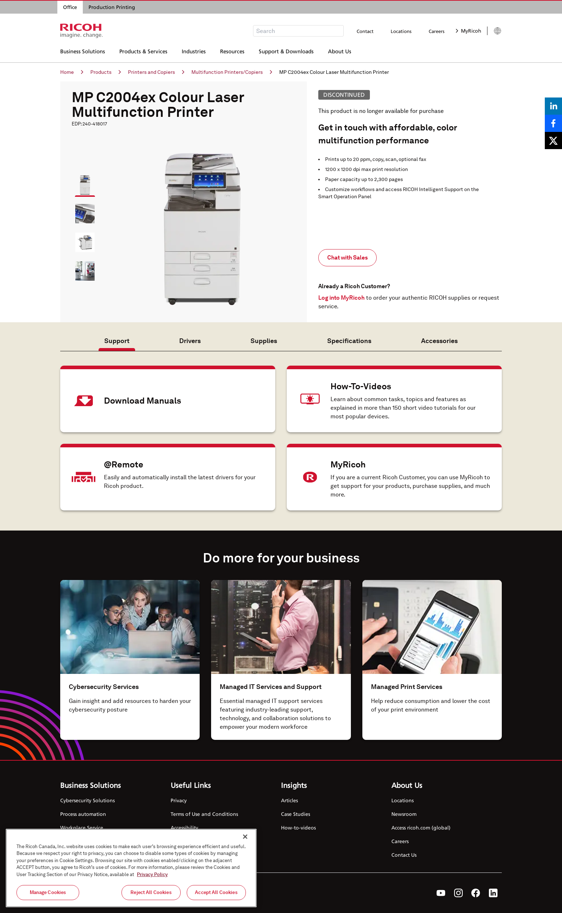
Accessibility (184, 827)
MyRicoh (468, 31)
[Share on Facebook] (553, 123)
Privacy (179, 800)
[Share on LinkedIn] (553, 106)
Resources (232, 52)
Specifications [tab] (349, 340)
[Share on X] (553, 140)
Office (70, 7)
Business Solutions (82, 52)
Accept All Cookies (216, 892)
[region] (131, 868)
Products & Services (143, 52)
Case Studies (295, 814)
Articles (289, 800)
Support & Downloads (286, 52)
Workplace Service (81, 827)
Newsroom (403, 814)
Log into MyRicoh (341, 297)
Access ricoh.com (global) (421, 827)
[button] (82, 182)
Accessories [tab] (439, 340)
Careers (436, 31)
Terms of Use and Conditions (204, 814)
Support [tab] (116, 340)
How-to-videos (298, 827)
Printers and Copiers (156, 72)
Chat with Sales (347, 257)
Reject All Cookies (150, 892)
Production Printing (112, 7)
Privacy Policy (152, 874)
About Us (339, 52)
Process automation (83, 814)
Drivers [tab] (190, 340)
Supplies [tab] (264, 340)
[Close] (245, 837)
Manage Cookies (48, 892)
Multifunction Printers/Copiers (231, 72)
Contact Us (403, 855)
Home (71, 72)
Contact (365, 31)
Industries (194, 52)
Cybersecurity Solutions (87, 800)
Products (105, 72)
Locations (401, 31)
